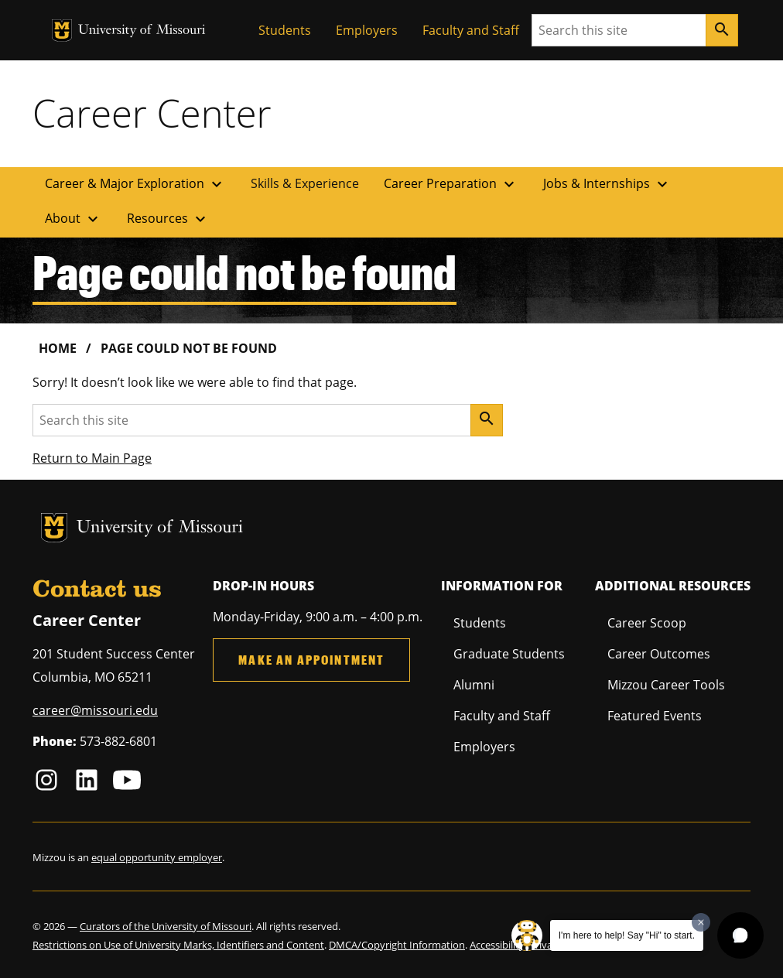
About (73, 219)
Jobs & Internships (607, 184)
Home (58, 348)
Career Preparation (451, 184)
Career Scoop (646, 622)
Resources (168, 219)
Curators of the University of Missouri (165, 926)
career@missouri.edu (95, 710)
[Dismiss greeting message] (701, 922)
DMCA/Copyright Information (397, 945)
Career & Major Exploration (135, 184)
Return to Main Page (92, 458)
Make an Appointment (311, 659)
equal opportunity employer (156, 857)
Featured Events (654, 715)
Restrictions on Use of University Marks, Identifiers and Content (178, 945)
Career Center (152, 112)
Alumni (473, 684)
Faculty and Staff (470, 30)
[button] (740, 935)
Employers (367, 30)
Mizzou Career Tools (666, 684)
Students (284, 30)
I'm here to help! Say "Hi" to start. (627, 935)
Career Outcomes (658, 653)
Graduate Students (509, 653)
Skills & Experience (305, 183)
